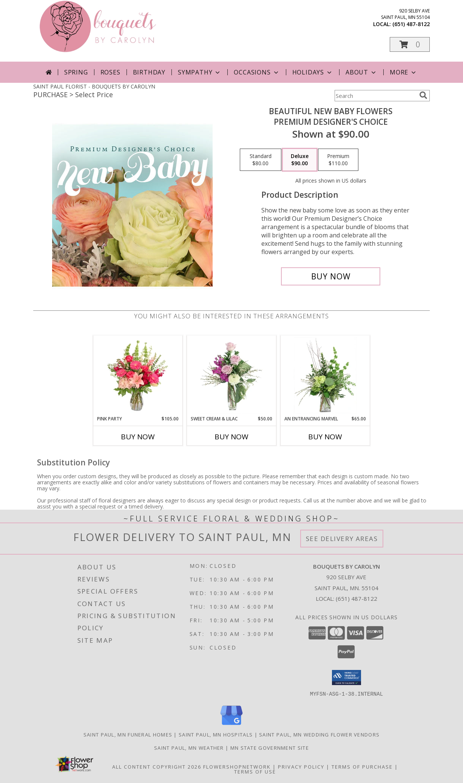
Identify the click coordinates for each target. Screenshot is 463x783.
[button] (410, 44)
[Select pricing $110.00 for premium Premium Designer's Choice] (338, 160)
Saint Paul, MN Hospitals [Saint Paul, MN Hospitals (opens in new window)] (216, 734)
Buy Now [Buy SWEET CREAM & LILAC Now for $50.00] (231, 437)
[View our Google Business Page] (231, 725)
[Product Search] (375, 95)
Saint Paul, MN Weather (189, 747)
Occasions (256, 72)
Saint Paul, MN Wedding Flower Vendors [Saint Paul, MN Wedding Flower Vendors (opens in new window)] (319, 734)
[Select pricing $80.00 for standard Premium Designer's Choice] (260, 160)
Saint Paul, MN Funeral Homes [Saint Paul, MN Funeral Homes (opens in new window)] (127, 734)
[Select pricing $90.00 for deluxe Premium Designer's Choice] (299, 160)
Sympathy (199, 72)
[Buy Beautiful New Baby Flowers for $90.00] (330, 276)
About (361, 72)
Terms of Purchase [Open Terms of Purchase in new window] (362, 766)
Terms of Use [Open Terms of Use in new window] (255, 771)
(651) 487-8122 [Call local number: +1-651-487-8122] (411, 24)
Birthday (149, 72)
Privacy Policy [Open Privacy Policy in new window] (301, 766)
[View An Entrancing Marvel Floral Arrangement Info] (325, 375)
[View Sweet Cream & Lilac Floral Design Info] (231, 375)
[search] (423, 95)
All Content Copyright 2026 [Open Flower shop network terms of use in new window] (156, 766)
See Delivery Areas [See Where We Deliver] (342, 538)
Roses (110, 72)
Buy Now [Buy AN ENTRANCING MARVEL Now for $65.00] (325, 437)
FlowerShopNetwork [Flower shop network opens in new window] (237, 766)
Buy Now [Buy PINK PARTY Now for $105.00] (138, 437)
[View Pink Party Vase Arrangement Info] (138, 375)
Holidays (312, 72)
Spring (76, 72)
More (403, 72)
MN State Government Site (269, 747)
